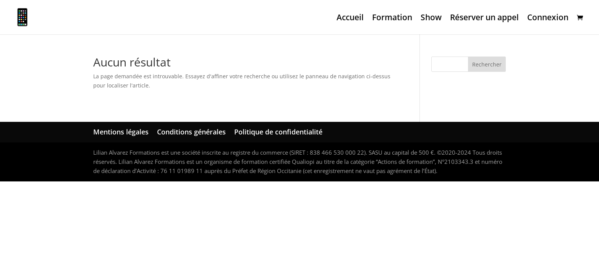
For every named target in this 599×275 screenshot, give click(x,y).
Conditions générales (191, 131)
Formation (392, 19)
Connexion (547, 19)
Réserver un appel (484, 19)
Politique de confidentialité (278, 131)
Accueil (350, 19)
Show (431, 19)
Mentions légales (121, 131)
